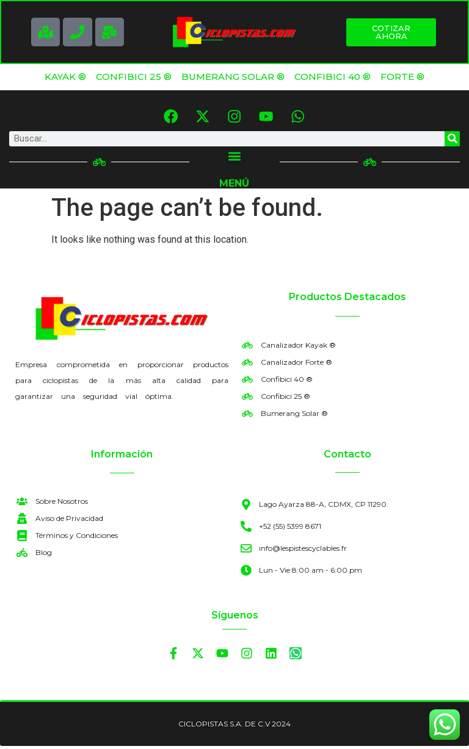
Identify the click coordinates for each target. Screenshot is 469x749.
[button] (234, 159)
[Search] (452, 141)
